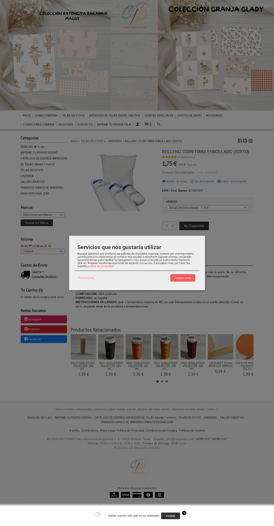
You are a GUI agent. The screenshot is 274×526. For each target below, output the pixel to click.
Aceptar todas (182, 277)
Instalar (170, 516)
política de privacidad (100, 266)
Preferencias (86, 277)
